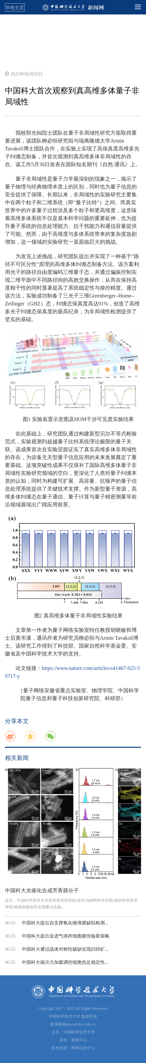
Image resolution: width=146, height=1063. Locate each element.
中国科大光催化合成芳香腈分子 (42, 890)
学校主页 (15, 7)
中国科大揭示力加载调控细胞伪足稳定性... (65, 962)
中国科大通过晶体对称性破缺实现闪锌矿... (65, 949)
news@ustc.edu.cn (81, 1024)
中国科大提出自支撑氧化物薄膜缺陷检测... (65, 922)
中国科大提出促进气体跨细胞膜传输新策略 (65, 936)
